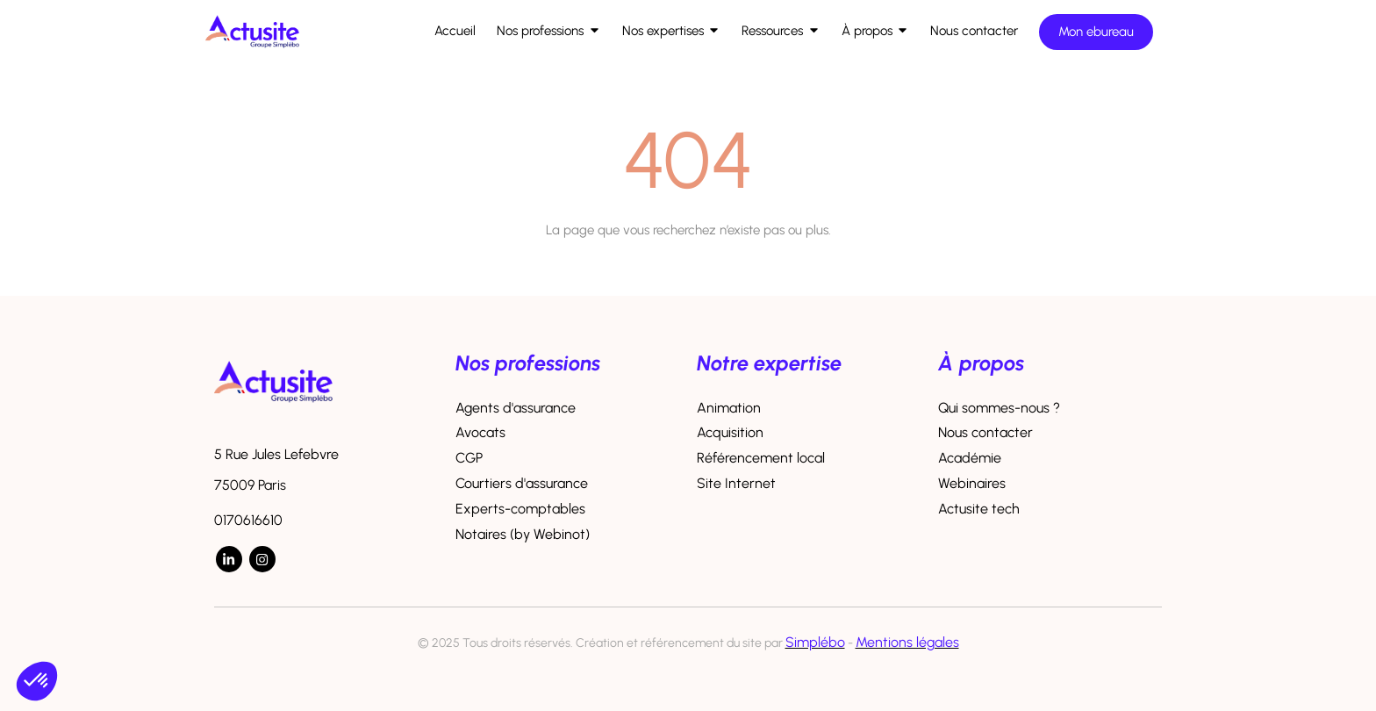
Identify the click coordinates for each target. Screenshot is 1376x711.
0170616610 (248, 520)
